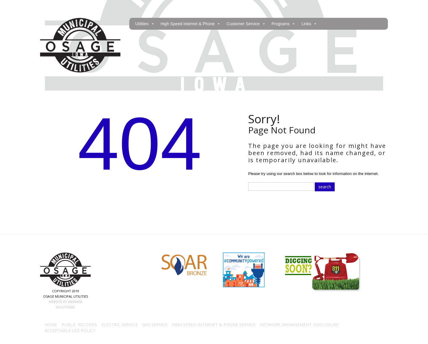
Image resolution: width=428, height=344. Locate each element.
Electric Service (119, 324)
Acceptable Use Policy (70, 330)
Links (306, 23)
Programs (281, 23)
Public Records (79, 324)
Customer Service (242, 23)
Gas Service (154, 324)
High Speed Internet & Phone (187, 23)
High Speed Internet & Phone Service (213, 324)
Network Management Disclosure (299, 324)
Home (51, 324)
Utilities (142, 23)
